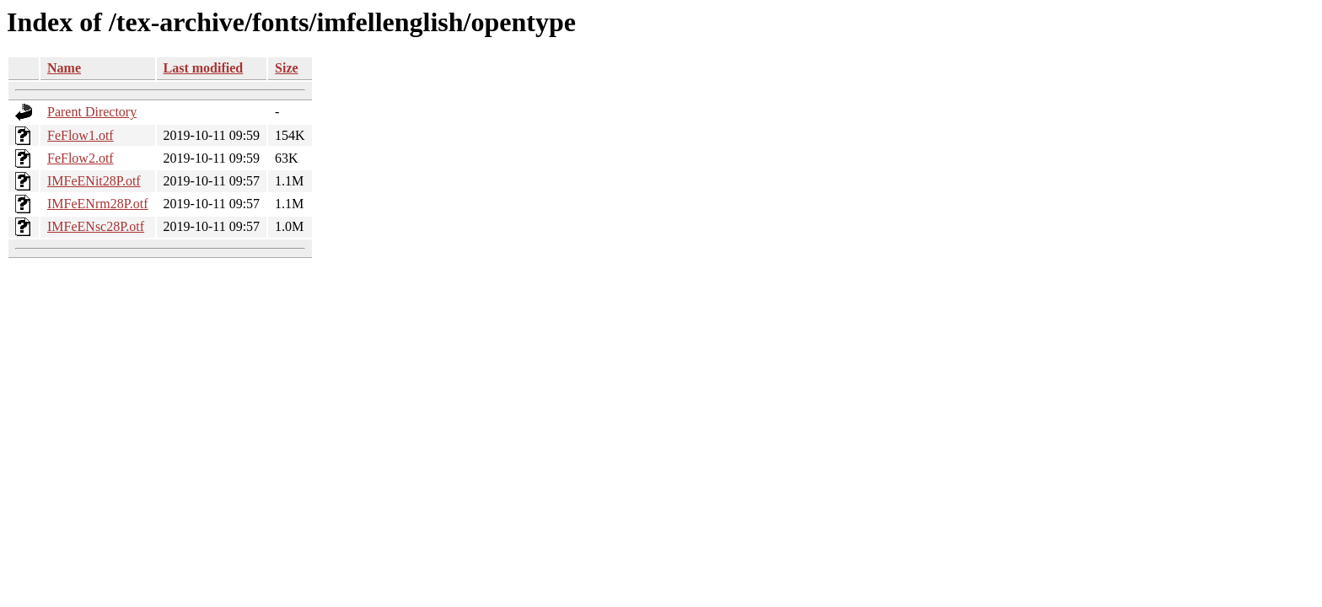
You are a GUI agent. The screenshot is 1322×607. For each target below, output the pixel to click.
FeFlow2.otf (80, 158)
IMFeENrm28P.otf (97, 203)
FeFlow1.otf (80, 135)
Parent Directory (92, 112)
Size (286, 68)
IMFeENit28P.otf (94, 181)
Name (64, 68)
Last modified (204, 68)
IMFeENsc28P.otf (95, 226)
